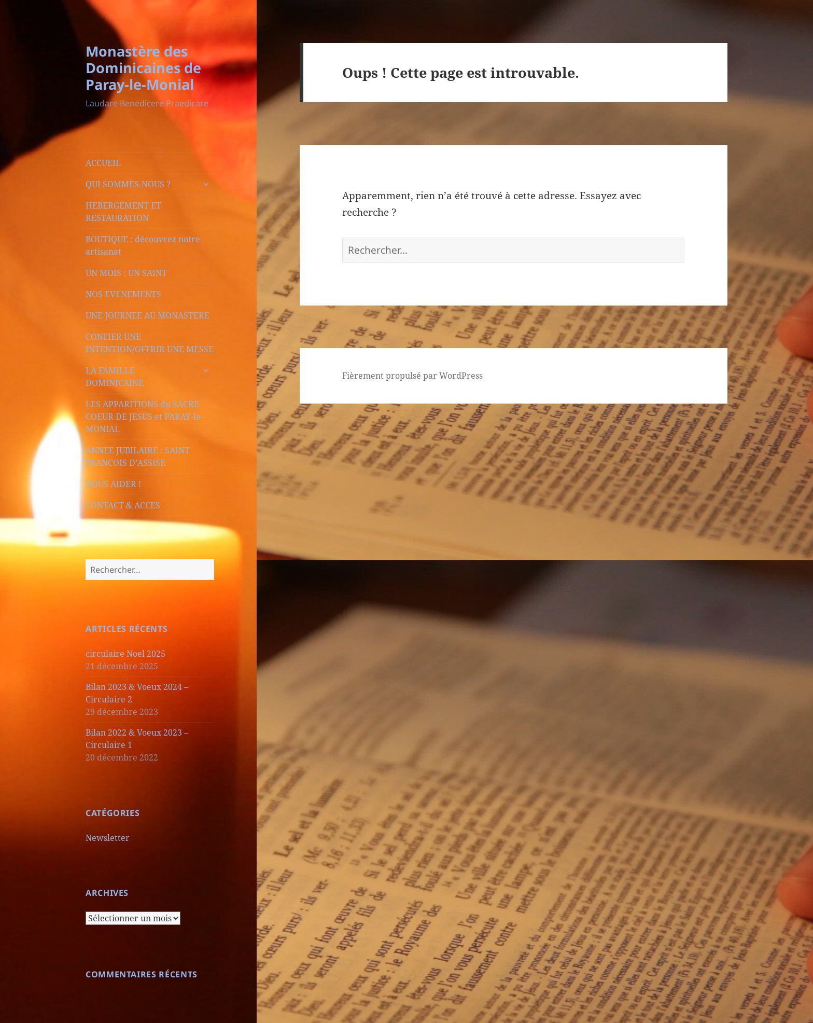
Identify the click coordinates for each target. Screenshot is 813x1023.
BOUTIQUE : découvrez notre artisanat (143, 245)
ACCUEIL (103, 163)
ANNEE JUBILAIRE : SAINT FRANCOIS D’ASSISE (138, 456)
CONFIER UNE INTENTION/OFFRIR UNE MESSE (150, 343)
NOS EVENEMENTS (123, 294)
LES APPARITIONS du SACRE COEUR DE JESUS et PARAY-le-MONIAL (144, 416)
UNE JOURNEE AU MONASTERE (147, 315)
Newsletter (108, 838)
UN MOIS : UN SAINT (126, 273)
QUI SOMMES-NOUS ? (128, 184)
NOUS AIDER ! (113, 484)
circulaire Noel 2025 (125, 653)
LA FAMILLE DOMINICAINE (115, 377)
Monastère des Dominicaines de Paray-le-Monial (143, 68)
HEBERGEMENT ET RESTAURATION (123, 212)
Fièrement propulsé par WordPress (412, 375)
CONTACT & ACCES (123, 505)
